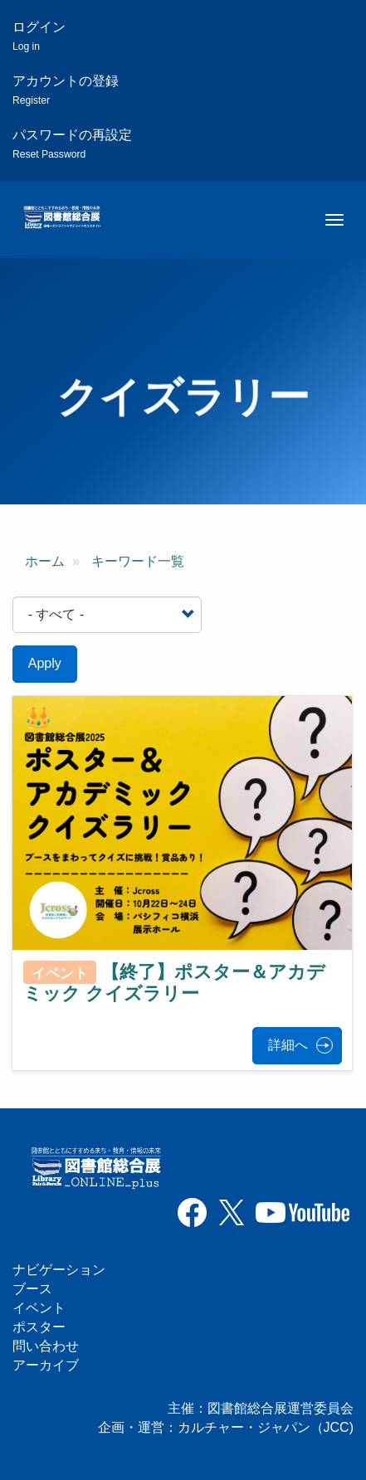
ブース (32, 1289)
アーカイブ (45, 1365)
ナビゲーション (58, 1270)
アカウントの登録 (65, 90)
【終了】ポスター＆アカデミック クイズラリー (174, 983)
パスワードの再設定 (72, 144)
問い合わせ (45, 1346)
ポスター (39, 1327)
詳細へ (288, 1045)
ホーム (45, 561)
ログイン (39, 36)
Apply (44, 663)
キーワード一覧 (137, 561)
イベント (39, 1308)
